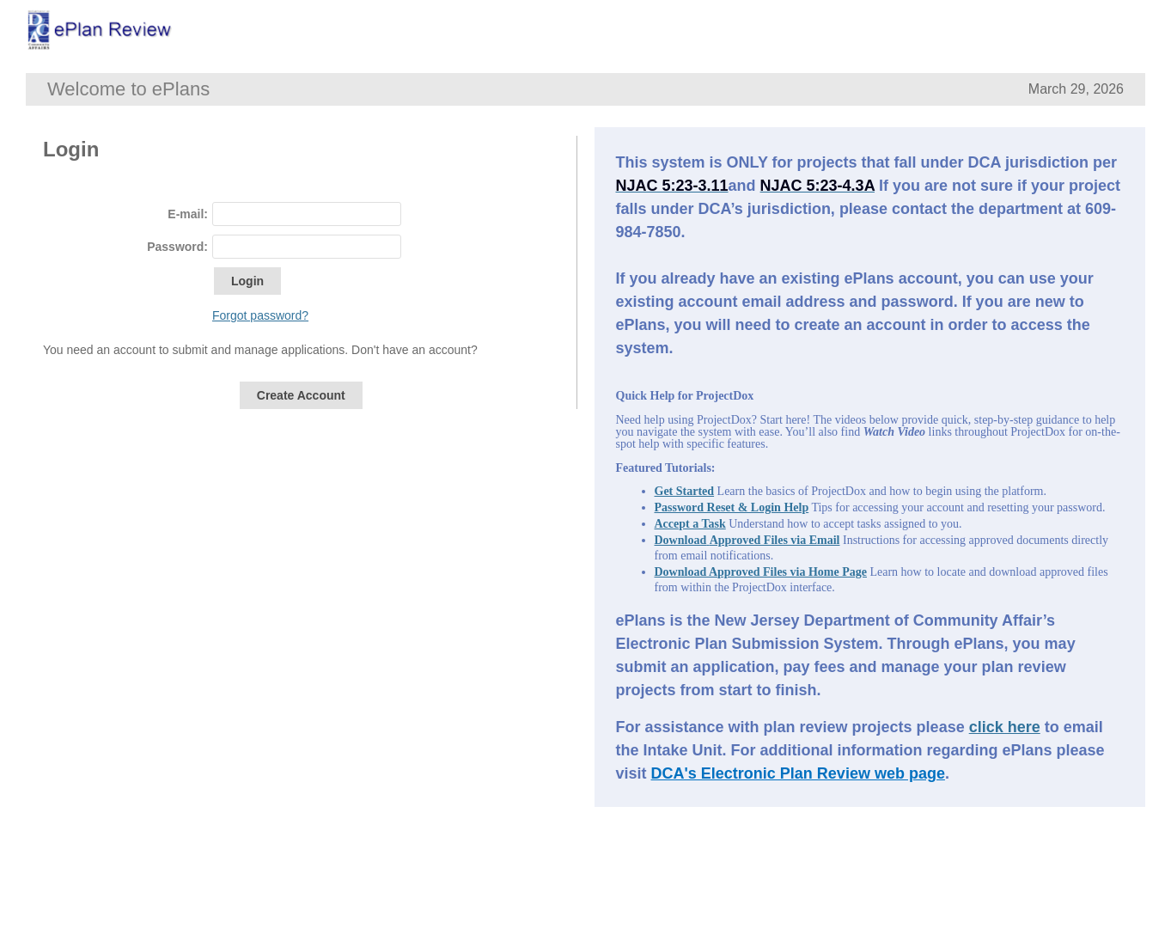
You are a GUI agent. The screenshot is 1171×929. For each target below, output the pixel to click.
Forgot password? (260, 315)
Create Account (301, 395)
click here (1004, 727)
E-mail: (188, 214)
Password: (177, 247)
